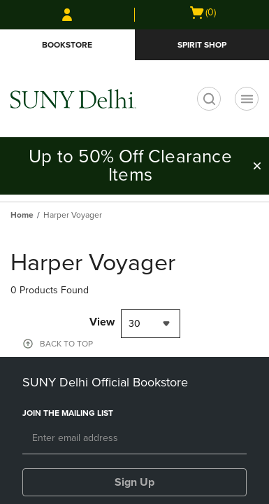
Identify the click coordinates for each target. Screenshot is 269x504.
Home (22, 215)
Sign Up (134, 482)
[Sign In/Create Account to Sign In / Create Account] (67, 14)
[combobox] (150, 323)
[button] (257, 166)
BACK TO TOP (66, 344)
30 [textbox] (134, 324)
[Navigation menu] (247, 99)
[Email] (134, 439)
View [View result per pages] (102, 322)
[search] (209, 99)
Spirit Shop (201, 45)
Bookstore (67, 45)
